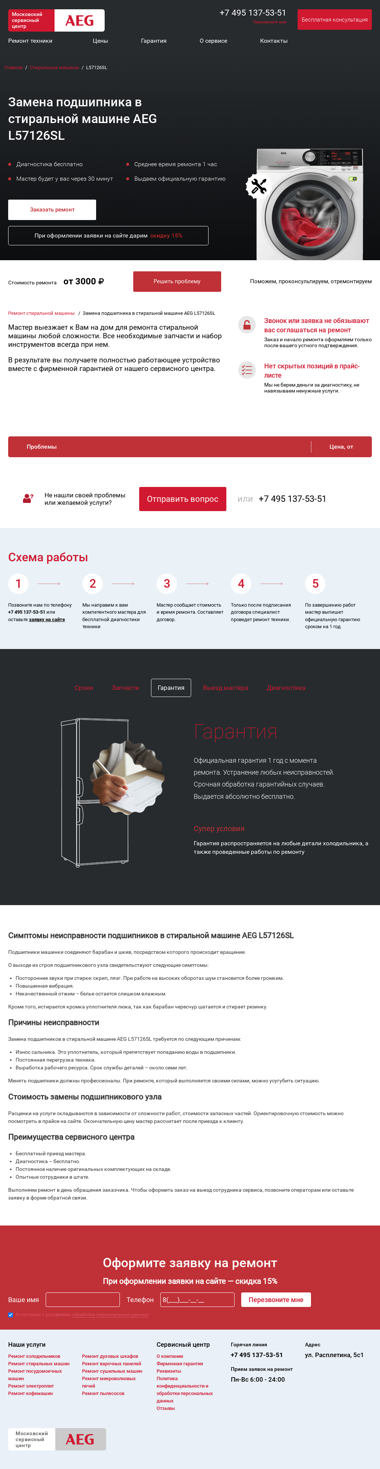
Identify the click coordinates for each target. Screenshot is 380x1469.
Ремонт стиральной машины (42, 313)
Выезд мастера (225, 687)
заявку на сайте (47, 619)
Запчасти (125, 687)
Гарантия (171, 687)
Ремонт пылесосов (103, 1393)
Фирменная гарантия (180, 1363)
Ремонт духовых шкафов (110, 1356)
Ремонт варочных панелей (111, 1363)
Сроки (84, 687)
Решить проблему (177, 281)
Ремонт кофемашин (30, 1393)
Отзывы (166, 1408)
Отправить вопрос (183, 499)
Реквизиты (169, 1371)
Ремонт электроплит (31, 1386)
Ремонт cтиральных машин (38, 1363)
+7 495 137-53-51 (253, 13)
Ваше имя (23, 1300)
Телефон (140, 1300)
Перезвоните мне (269, 22)
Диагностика (286, 687)
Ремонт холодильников (34, 1356)
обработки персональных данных (110, 1314)
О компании (170, 1356)
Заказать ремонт (52, 209)
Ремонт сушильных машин (112, 1371)
